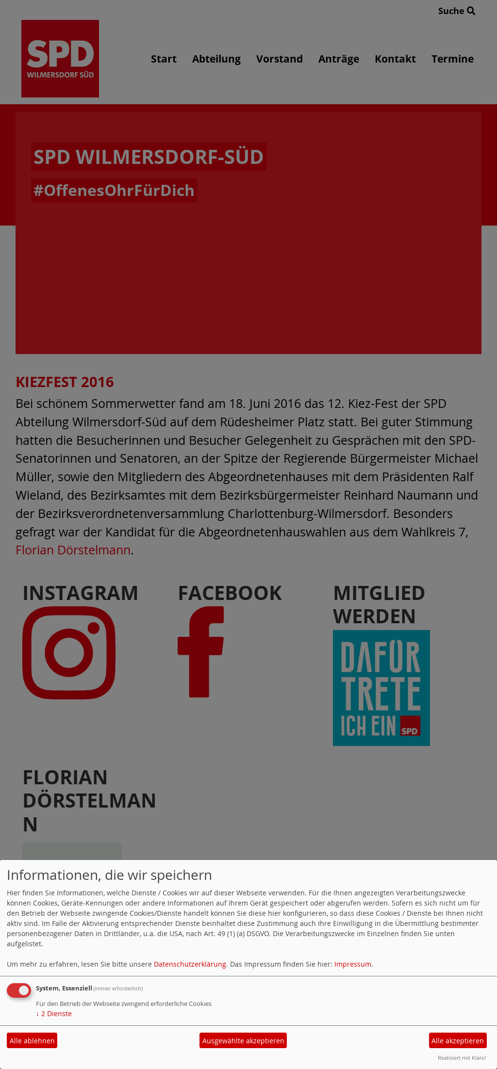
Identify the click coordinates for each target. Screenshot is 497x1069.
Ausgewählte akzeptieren (243, 1040)
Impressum (352, 964)
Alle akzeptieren (457, 1040)
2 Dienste (54, 1013)
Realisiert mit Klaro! (462, 1057)
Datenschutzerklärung (190, 964)
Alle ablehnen (32, 1040)
